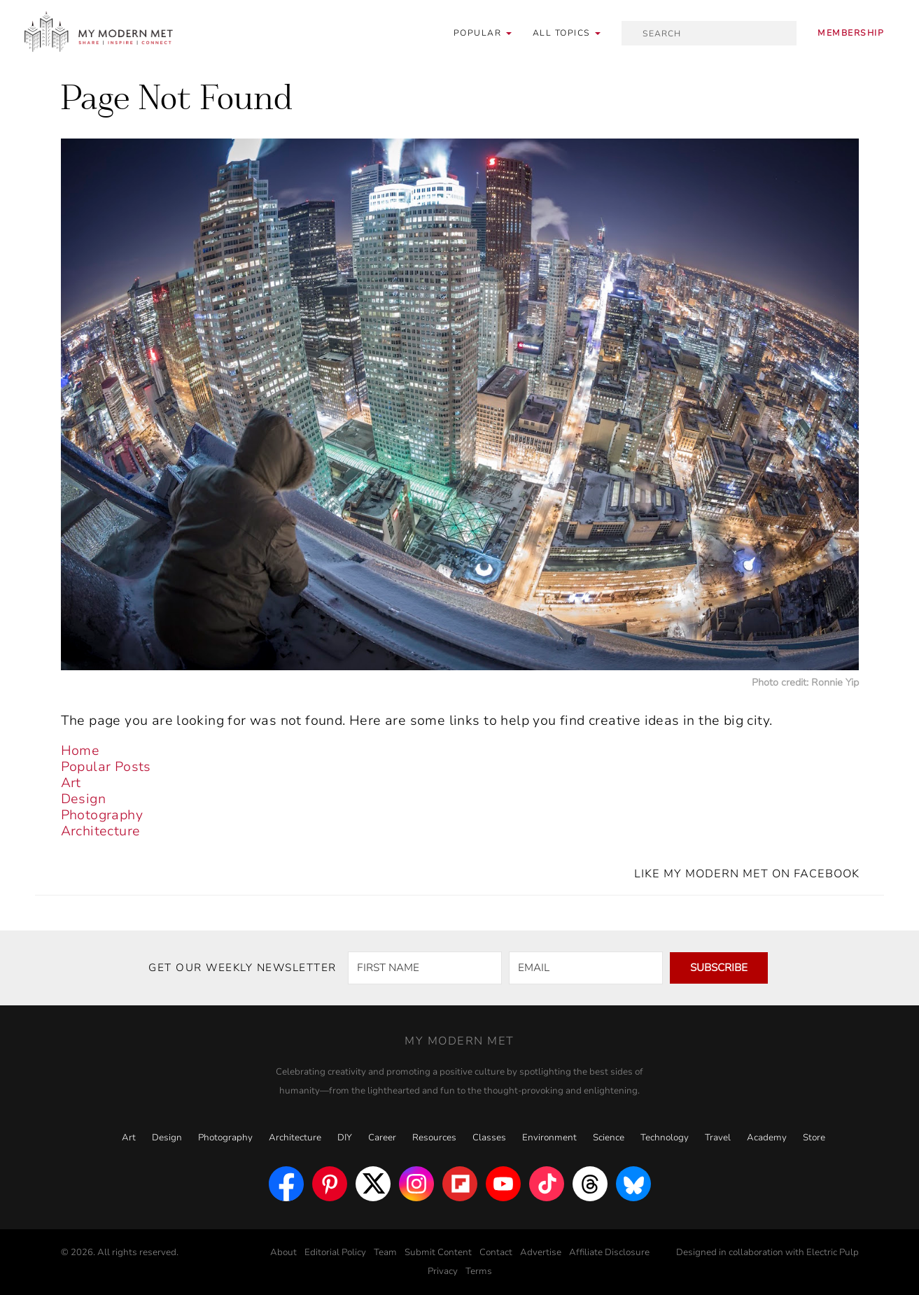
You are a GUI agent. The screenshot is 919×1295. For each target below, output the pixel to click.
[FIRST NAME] (425, 967)
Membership (851, 32)
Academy (767, 1137)
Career (382, 1137)
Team (385, 1252)
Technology (664, 1137)
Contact (495, 1252)
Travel (718, 1137)
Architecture (101, 831)
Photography (102, 815)
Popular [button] (483, 32)
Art (71, 783)
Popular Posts (106, 767)
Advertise (540, 1252)
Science (608, 1137)
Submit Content (438, 1252)
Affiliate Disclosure (609, 1252)
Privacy (443, 1271)
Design (83, 799)
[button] (567, 33)
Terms (478, 1271)
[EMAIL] (586, 967)
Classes (489, 1137)
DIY (344, 1137)
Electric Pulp (832, 1252)
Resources (434, 1137)
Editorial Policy (335, 1252)
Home (80, 751)
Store (814, 1137)
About (283, 1252)
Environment (549, 1137)
